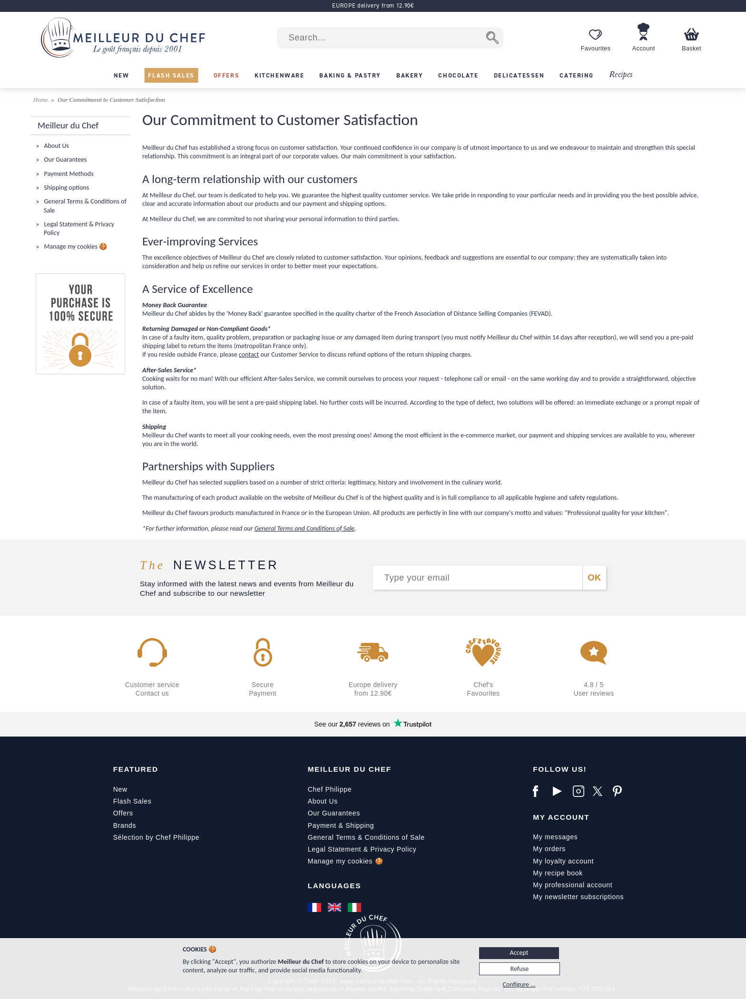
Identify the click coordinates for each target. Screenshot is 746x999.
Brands (125, 825)
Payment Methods (67, 174)
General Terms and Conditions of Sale (304, 528)
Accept (519, 953)
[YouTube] (560, 791)
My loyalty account (563, 861)
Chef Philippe (330, 789)
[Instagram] (580, 791)
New (120, 789)
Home (41, 100)
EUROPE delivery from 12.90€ (372, 5)
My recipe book (558, 873)
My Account (561, 817)
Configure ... (519, 984)
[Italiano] (355, 907)
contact (249, 354)
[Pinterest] (620, 791)
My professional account (572, 885)
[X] (600, 791)
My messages (555, 837)
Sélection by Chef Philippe (156, 837)
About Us (55, 146)
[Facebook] (540, 791)
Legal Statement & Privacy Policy (362, 849)
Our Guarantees (64, 159)
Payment (322, 825)
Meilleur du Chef (350, 769)
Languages (334, 886)
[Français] (315, 907)
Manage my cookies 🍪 (74, 246)
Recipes (620, 75)
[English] (335, 907)
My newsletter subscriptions (578, 897)
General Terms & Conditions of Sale (366, 837)
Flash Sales (132, 801)
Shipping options (65, 188)
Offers (123, 813)
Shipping (359, 825)
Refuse (519, 969)
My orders (549, 849)
